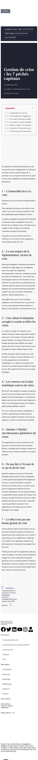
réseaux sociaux (17, 486)
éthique (26, 201)
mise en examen (17, 292)
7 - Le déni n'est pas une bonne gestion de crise (20, 131)
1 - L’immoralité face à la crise (17, 113)
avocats (16, 299)
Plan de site (18, 755)
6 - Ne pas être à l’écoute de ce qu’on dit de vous (20, 128)
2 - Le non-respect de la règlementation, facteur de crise (20, 116)
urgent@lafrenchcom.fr (8, 715)
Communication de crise (21, 89)
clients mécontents (17, 482)
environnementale (7, 273)
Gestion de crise (7, 650)
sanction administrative (16, 295)
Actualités (7, 89)
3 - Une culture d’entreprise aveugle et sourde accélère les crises (20, 119)
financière (18, 273)
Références (6, 689)
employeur (21, 222)
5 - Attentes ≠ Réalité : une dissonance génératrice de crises (20, 125)
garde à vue (7, 292)
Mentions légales (6, 755)
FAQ (4, 659)
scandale (4, 228)
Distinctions (6, 674)
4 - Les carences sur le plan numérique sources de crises (20, 122)
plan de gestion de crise (20, 535)
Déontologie (6, 679)
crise (10, 176)
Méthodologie (7, 684)
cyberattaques (14, 403)
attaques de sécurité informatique (12, 397)
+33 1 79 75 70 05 (7, 711)
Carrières (5, 694)
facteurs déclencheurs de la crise (23, 166)
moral (20, 201)
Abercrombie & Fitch (14, 369)
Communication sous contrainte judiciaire (16, 645)
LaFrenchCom (7, 669)
